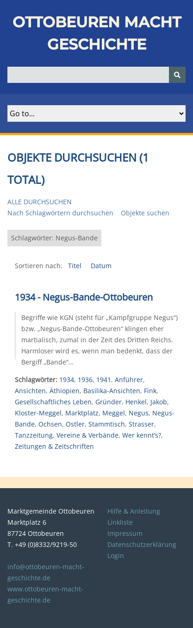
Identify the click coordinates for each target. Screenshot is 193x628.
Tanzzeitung (34, 435)
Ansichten (30, 390)
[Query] (96, 75)
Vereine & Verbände (87, 435)
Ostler (75, 424)
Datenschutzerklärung (141, 544)
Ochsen (50, 424)
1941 (103, 379)
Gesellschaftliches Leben (53, 401)
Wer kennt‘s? (141, 435)
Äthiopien (65, 390)
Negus (139, 412)
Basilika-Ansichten (111, 390)
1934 (66, 379)
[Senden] (177, 75)
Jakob (158, 401)
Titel (75, 265)
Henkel (136, 401)
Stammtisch (106, 424)
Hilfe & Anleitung (133, 511)
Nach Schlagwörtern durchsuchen (60, 212)
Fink (150, 390)
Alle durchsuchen (39, 201)
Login (115, 555)
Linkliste (120, 522)
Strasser (141, 424)
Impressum (125, 533)
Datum (101, 265)
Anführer (129, 379)
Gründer (108, 401)
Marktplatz (82, 412)
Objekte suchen (145, 212)
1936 (85, 379)
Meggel (113, 412)
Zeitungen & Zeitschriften (54, 446)
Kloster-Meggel (38, 412)
